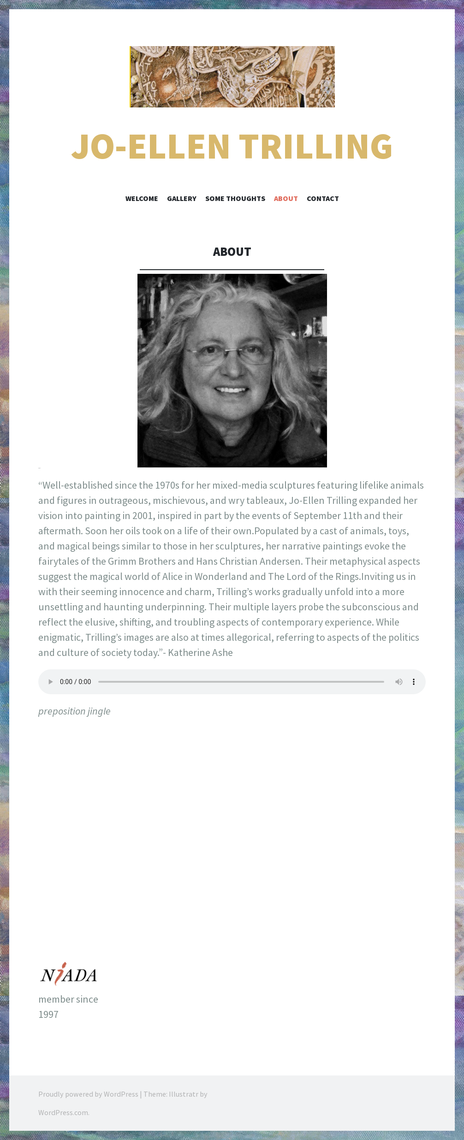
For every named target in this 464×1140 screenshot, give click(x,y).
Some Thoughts (235, 198)
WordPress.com (63, 1112)
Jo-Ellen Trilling (232, 146)
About (286, 198)
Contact (323, 198)
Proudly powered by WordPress (88, 1094)
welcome (141, 198)
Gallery (181, 198)
